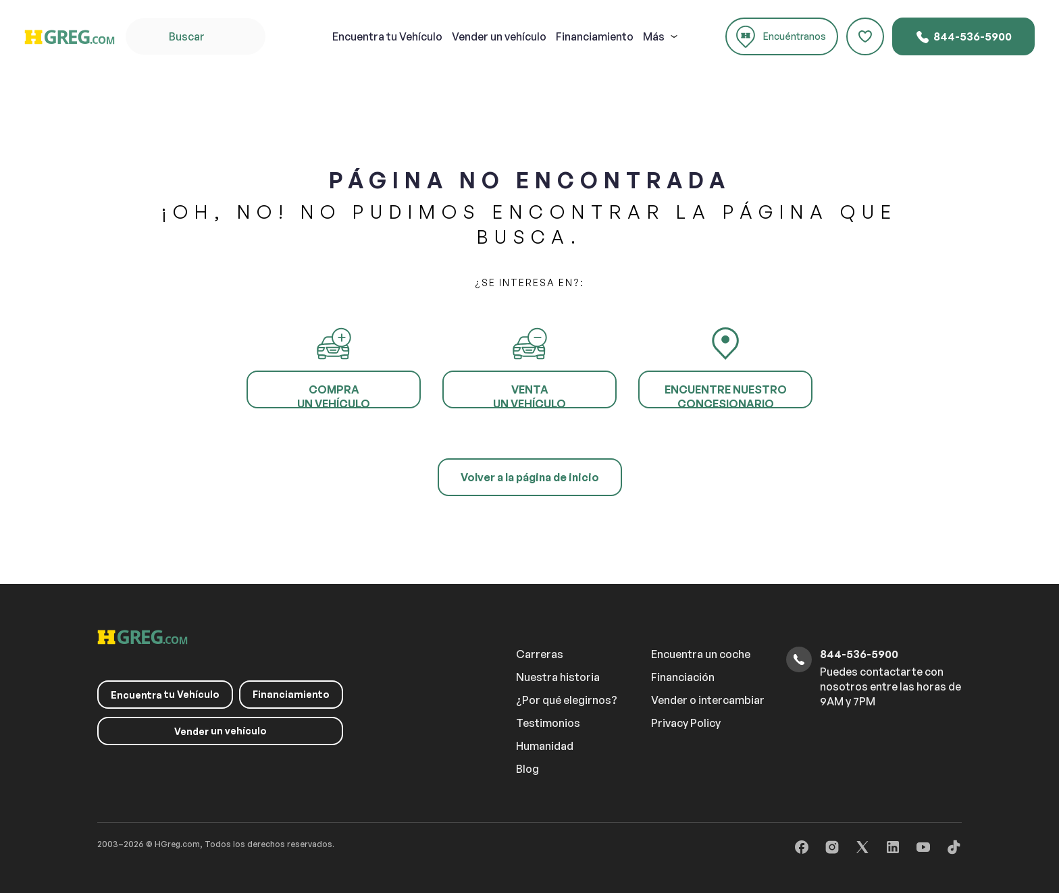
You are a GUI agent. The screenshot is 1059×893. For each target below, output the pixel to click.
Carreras (539, 654)
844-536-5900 (963, 37)
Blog (527, 769)
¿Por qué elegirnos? (566, 700)
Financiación (683, 677)
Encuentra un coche (700, 654)
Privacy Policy (686, 723)
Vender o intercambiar (708, 700)
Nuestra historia (558, 677)
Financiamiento (595, 36)
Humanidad (544, 746)
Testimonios (548, 723)
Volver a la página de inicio (530, 477)
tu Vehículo (387, 36)
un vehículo (499, 36)
